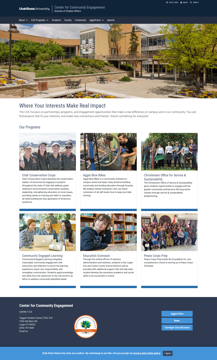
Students (56, 20)
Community (80, 20)
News (177, 320)
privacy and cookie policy (146, 353)
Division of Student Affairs (68, 11)
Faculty (68, 20)
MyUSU (184, 2)
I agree (168, 353)
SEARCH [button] (194, 2)
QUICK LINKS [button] (172, 2)
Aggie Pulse (177, 313)
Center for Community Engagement (80, 7)
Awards (111, 20)
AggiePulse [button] (96, 20)
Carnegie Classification (177, 327)
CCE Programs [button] (39, 20)
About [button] (23, 20)
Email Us (23, 331)
